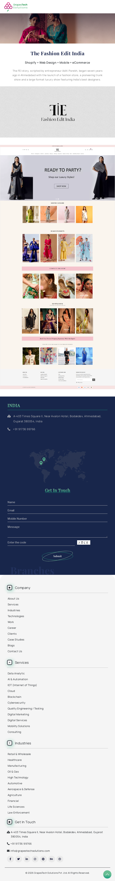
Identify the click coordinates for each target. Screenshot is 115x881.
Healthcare (15, 760)
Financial (13, 801)
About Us (13, 598)
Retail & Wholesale (19, 754)
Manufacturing (17, 765)
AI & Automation (18, 679)
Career (12, 628)
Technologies (16, 616)
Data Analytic (16, 673)
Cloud (11, 691)
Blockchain (14, 696)
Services (13, 604)
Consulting (14, 732)
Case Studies (16, 639)
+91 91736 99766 (24, 429)
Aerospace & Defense (21, 789)
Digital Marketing (18, 714)
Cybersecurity (16, 702)
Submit (57, 556)
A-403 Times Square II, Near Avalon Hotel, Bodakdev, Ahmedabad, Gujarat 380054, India (57, 834)
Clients (12, 633)
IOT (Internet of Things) (22, 685)
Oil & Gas (13, 771)
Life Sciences (16, 806)
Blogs (11, 645)
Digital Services (17, 720)
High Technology (18, 777)
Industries (14, 610)
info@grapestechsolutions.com (30, 850)
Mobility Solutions (19, 726)
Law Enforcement (19, 812)
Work (11, 622)
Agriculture (15, 795)
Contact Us (15, 651)
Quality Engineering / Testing (26, 708)
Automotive (15, 783)
